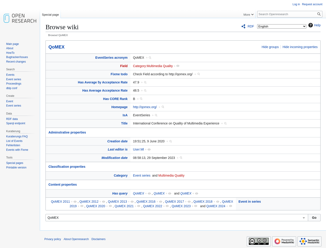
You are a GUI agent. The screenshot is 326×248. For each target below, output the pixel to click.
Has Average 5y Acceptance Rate (102, 82)
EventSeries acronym (111, 57)
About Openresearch (76, 239)
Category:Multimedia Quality (153, 66)
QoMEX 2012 (88, 201)
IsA (125, 115)
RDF (251, 26)
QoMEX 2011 (60, 201)
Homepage (119, 107)
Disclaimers (98, 239)
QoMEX (56, 46)
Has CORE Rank (115, 99)
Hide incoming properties (300, 47)
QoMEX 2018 (203, 201)
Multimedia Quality (171, 175)
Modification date (114, 158)
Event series (142, 175)
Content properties (62, 184)
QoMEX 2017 (174, 201)
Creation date (117, 141)
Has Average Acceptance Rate (105, 90)
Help (314, 25)
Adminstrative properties (67, 132)
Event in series (250, 201)
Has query (120, 193)
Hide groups (270, 47)
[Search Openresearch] (289, 14)
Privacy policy (52, 239)
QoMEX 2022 (152, 206)
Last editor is (117, 149)
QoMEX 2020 (95, 206)
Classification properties (66, 166)
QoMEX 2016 (146, 201)
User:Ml (138, 149)
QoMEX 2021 (124, 206)
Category (121, 175)
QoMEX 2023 (181, 206)
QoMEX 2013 (117, 201)
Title (124, 123)
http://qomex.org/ (145, 107)
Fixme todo (119, 74)
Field (124, 66)
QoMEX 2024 (215, 206)
